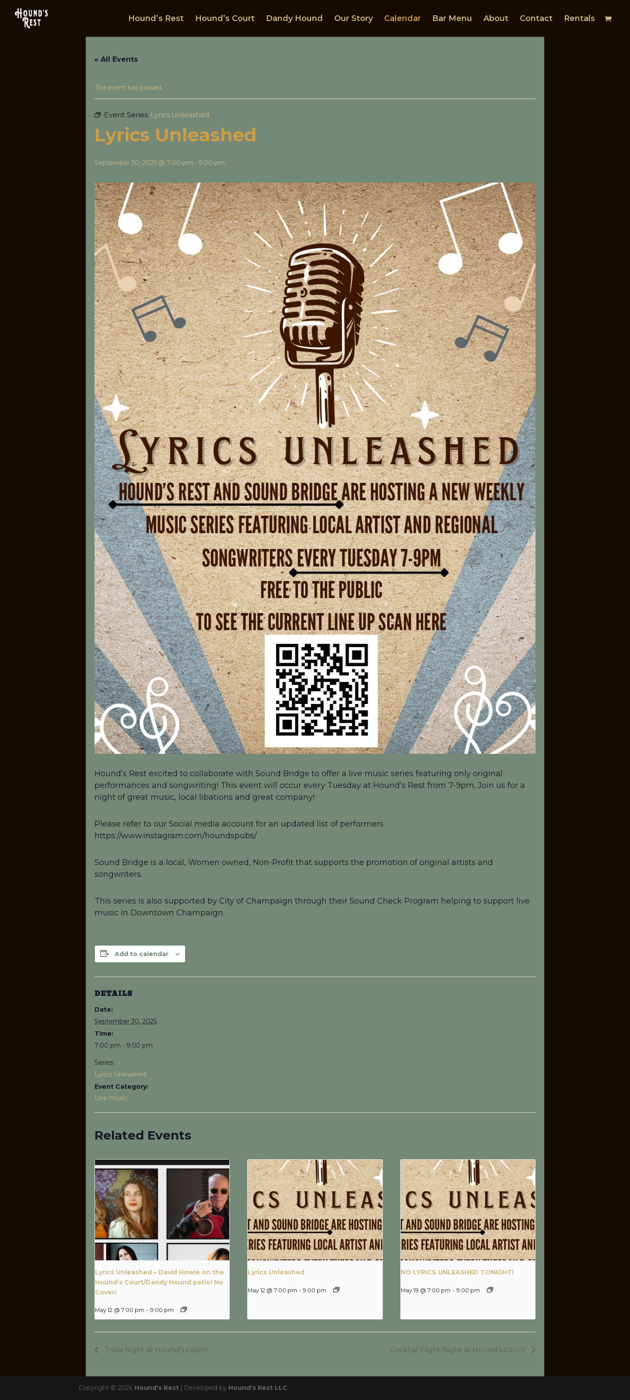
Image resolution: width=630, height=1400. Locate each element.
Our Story (353, 19)
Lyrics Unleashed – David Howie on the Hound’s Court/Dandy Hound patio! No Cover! (159, 1282)
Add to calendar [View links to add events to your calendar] (141, 954)
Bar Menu (452, 19)
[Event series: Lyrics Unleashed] (184, 1309)
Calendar (402, 19)
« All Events (116, 59)
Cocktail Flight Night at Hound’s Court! (458, 1350)
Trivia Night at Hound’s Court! (155, 1350)
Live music (110, 1098)
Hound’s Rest (156, 19)
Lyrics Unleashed (120, 1074)
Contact (536, 19)
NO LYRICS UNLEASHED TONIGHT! (457, 1272)
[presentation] (162, 1210)
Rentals (579, 19)
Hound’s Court (225, 19)
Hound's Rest (156, 1388)
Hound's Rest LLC (257, 1388)
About (495, 19)
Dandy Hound (294, 19)
